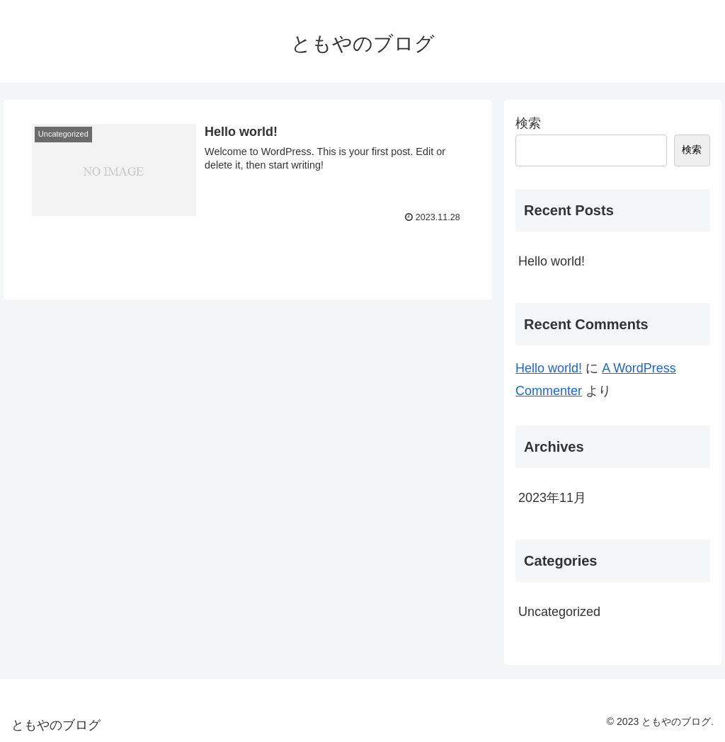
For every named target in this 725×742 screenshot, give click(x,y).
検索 (528, 123)
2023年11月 (552, 498)
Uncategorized (559, 612)
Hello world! (551, 261)
